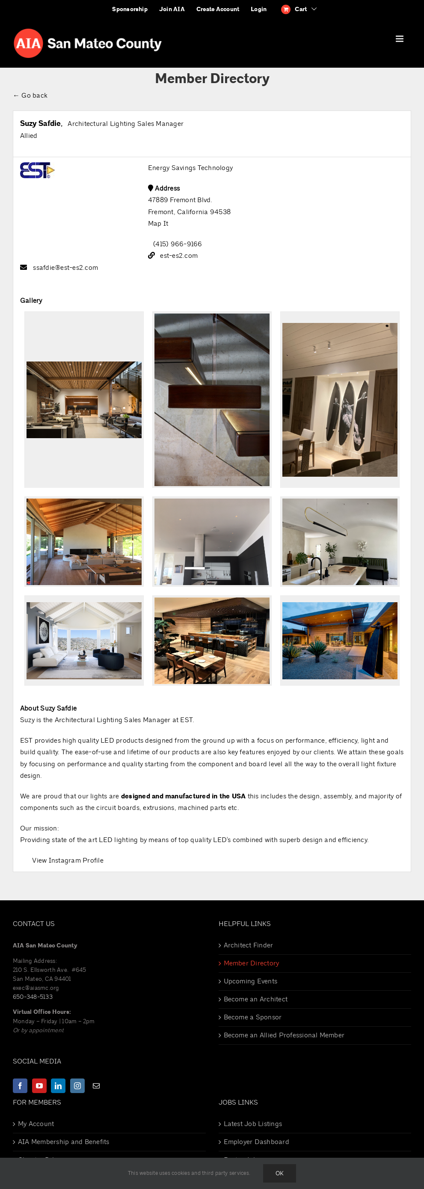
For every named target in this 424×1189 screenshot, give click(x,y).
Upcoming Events (251, 981)
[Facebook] (20, 1085)
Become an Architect (256, 999)
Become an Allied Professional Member (284, 1035)
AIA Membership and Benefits (63, 1142)
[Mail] (96, 1085)
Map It (158, 223)
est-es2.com (179, 255)
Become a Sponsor (253, 1017)
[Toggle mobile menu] (400, 38)
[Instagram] (77, 1085)
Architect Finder (248, 945)
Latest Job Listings (253, 1124)
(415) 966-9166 (177, 244)
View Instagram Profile (67, 860)
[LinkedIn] (58, 1085)
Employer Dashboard (256, 1142)
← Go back (30, 95)
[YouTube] (39, 1085)
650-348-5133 (33, 997)
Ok (280, 1173)
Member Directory (251, 963)
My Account (36, 1124)
